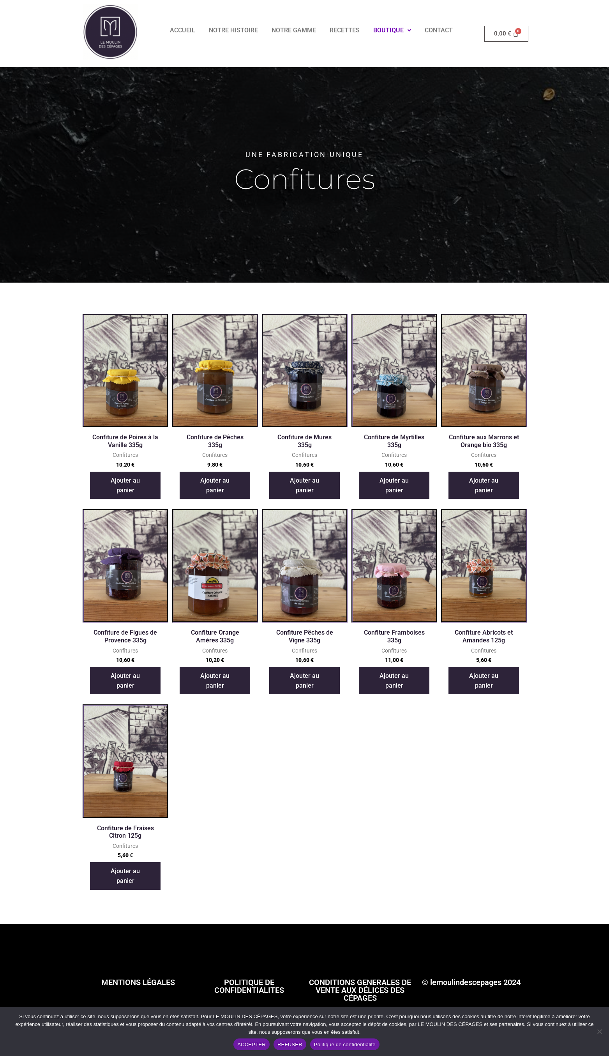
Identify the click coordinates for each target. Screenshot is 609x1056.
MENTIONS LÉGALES (138, 982)
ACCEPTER (251, 1044)
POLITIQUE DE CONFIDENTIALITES (249, 985)
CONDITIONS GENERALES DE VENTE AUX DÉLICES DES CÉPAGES (360, 989)
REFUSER (289, 1044)
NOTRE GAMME (294, 30)
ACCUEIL (182, 30)
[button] (392, 30)
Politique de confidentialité (345, 1044)
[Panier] (506, 33)
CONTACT (439, 30)
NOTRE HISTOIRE (233, 30)
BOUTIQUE (392, 30)
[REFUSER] (599, 1031)
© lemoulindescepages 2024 (471, 982)
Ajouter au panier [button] (125, 485)
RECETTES (345, 30)
